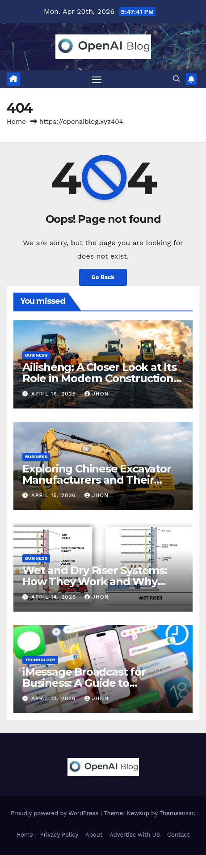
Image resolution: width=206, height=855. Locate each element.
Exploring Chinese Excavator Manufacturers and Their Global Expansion (96, 480)
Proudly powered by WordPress (56, 813)
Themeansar (177, 813)
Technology (40, 659)
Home (16, 122)
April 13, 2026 (54, 698)
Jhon (96, 394)
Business (36, 355)
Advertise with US (134, 834)
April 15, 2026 (54, 495)
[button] (176, 79)
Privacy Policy (59, 834)
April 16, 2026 (54, 394)
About (93, 834)
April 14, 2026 (54, 597)
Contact (178, 834)
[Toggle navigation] (96, 79)
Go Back (103, 277)
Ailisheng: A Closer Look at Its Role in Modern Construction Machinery (99, 378)
